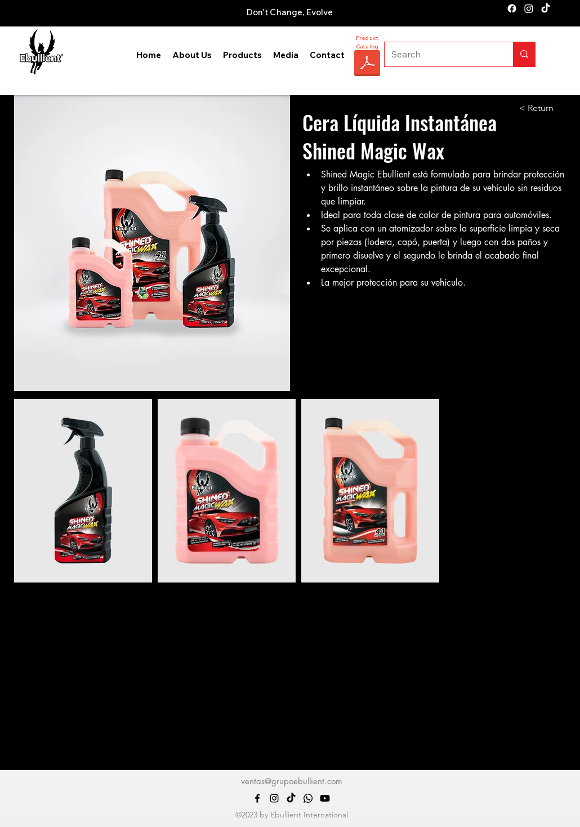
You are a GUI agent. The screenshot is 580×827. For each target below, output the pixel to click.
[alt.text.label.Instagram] (528, 8)
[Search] (440, 54)
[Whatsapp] (308, 798)
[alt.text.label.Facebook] (511, 8)
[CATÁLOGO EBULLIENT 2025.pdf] (367, 64)
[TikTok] (545, 8)
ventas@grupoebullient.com (291, 781)
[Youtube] (325, 798)
